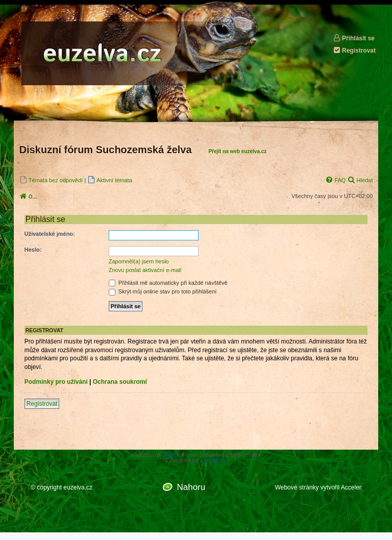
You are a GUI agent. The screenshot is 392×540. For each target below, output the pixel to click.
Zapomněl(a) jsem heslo (139, 261)
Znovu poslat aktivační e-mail (145, 270)
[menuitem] (51, 180)
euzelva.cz (77, 487)
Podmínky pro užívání (56, 381)
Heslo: (33, 250)
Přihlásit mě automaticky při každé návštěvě (168, 283)
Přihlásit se (354, 38)
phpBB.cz (215, 460)
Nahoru (191, 487)
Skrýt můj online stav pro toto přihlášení (163, 291)
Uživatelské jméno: (49, 234)
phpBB (170, 455)
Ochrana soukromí (120, 381)
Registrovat (354, 50)
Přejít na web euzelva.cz (237, 151)
